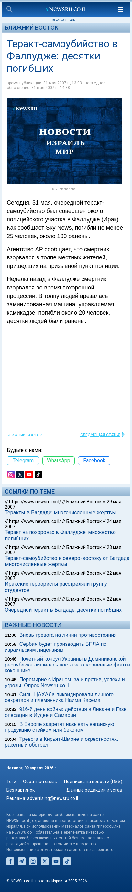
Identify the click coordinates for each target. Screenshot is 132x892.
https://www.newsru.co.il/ (35, 501)
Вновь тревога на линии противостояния (68, 635)
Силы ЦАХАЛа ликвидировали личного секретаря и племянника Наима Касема (59, 697)
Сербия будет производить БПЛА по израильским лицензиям (55, 647)
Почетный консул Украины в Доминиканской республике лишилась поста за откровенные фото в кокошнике (67, 664)
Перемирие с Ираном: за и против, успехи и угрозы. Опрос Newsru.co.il (65, 682)
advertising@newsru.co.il (52, 798)
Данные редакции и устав (94, 789)
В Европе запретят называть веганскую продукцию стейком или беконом (59, 727)
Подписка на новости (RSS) (93, 781)
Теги (11, 781)
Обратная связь (40, 781)
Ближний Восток (31, 27)
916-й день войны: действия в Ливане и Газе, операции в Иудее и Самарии (66, 712)
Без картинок (20, 789)
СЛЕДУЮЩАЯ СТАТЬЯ (100, 435)
